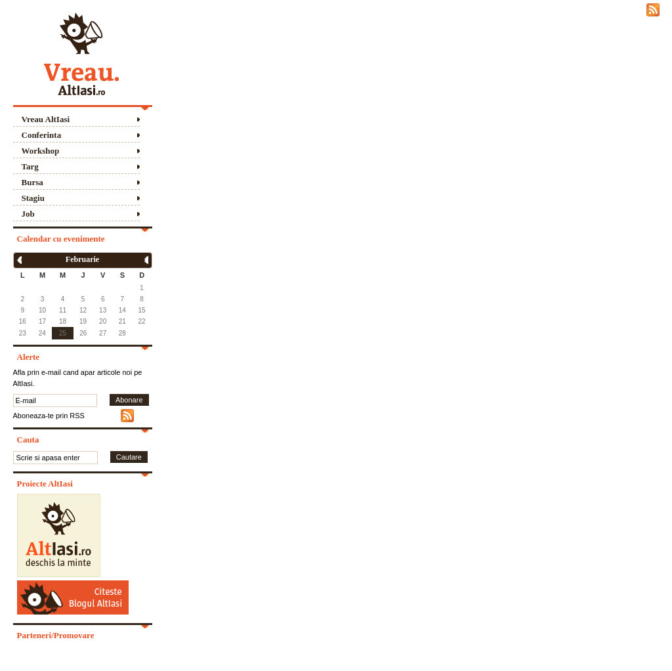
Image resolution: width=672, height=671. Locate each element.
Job (28, 214)
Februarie (82, 259)
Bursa (32, 182)
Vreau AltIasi (46, 119)
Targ (30, 166)
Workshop (41, 151)
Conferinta (42, 135)
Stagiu (33, 198)
